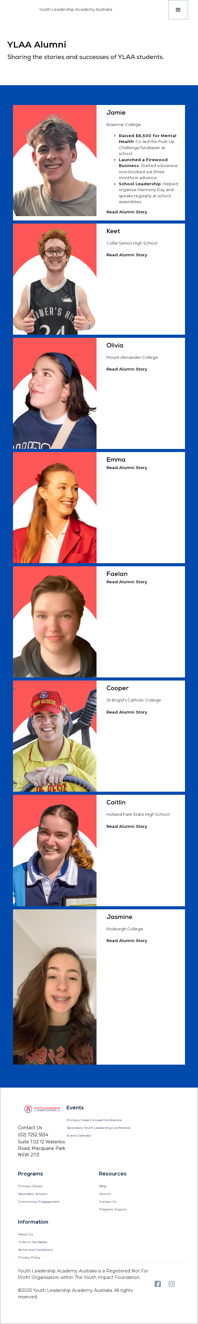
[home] (65, 9)
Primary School (30, 1186)
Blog (102, 1186)
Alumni (105, 1194)
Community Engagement (38, 1202)
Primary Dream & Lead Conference (94, 1120)
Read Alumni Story (126, 211)
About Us (25, 1234)
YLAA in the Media (32, 1242)
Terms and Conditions (35, 1250)
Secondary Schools (32, 1194)
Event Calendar (79, 1135)
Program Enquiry (113, 1209)
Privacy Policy (29, 1257)
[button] (178, 10)
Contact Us (108, 1202)
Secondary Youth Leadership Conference (99, 1128)
